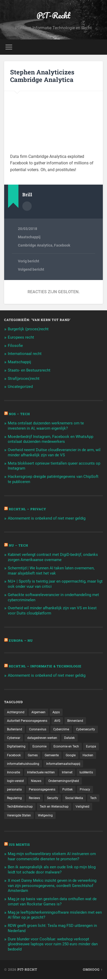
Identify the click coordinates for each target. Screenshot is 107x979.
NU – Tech (18, 545)
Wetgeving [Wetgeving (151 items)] (45, 815)
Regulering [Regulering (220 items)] (14, 798)
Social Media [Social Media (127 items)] (74, 798)
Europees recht (21, 337)
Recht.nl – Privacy (27, 509)
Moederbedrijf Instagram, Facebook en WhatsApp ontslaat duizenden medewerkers (50, 439)
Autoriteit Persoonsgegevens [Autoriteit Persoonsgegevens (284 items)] (27, 721)
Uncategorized (20, 386)
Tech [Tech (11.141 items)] (93, 798)
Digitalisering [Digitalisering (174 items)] (16, 746)
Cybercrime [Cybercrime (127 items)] (61, 729)
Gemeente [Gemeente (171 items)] (52, 755)
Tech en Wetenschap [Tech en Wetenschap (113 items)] (54, 806)
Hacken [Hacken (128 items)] (88, 755)
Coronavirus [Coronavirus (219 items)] (37, 729)
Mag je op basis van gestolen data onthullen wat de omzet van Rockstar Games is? (52, 901)
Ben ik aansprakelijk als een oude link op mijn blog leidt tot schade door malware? (52, 870)
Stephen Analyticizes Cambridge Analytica (42, 76)
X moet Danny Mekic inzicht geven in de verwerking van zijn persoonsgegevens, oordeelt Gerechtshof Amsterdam (52, 885)
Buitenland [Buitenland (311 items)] (14, 729)
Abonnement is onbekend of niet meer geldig (46, 518)
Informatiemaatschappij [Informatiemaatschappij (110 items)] (63, 764)
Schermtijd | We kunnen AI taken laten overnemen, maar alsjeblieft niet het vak (51, 571)
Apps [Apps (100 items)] (56, 712)
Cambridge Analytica (35, 245)
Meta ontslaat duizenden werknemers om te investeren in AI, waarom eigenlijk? (46, 426)
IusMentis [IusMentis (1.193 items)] (86, 772)
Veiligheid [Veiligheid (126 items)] (82, 806)
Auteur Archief (27, 206)
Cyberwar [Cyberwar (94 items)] (13, 738)
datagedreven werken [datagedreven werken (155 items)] (42, 738)
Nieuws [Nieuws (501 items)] (36, 781)
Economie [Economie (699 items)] (39, 746)
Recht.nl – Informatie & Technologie (45, 666)
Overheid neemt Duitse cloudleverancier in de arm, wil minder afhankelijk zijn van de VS (54, 452)
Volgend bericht (31, 269)
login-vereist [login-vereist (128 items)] (15, 781)
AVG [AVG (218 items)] (57, 721)
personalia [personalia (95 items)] (14, 789)
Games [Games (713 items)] (33, 755)
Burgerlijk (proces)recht (28, 329)
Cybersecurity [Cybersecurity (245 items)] (85, 729)
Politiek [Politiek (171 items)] (67, 789)
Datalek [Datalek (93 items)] (69, 738)
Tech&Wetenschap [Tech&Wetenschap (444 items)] (20, 806)
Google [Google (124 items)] (71, 755)
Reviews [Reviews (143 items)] (34, 798)
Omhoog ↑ (93, 969)
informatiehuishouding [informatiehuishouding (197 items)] (23, 764)
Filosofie (15, 345)
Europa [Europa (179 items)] (91, 746)
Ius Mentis (19, 844)
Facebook (62, 245)
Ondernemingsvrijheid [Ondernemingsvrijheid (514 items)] (63, 781)
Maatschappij (29, 237)
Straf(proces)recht (23, 378)
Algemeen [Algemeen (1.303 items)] (38, 712)
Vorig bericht (28, 261)
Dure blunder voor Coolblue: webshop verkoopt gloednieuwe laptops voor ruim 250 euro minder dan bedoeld (53, 944)
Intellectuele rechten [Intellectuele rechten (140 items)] (41, 772)
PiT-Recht (53, 15)
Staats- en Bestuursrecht (29, 370)
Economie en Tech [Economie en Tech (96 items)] (66, 746)
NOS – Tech (19, 414)
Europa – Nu (21, 640)
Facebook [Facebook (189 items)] (14, 755)
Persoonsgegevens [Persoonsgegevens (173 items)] (42, 789)
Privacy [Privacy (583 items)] (85, 789)
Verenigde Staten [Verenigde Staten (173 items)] (19, 815)
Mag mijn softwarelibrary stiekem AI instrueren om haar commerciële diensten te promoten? (52, 856)
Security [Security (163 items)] (52, 798)
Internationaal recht (25, 353)
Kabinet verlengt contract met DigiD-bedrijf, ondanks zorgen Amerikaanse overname (53, 557)
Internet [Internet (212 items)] (67, 772)
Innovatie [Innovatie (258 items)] (13, 772)
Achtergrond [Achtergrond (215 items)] (15, 712)
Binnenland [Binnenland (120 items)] (75, 721)
